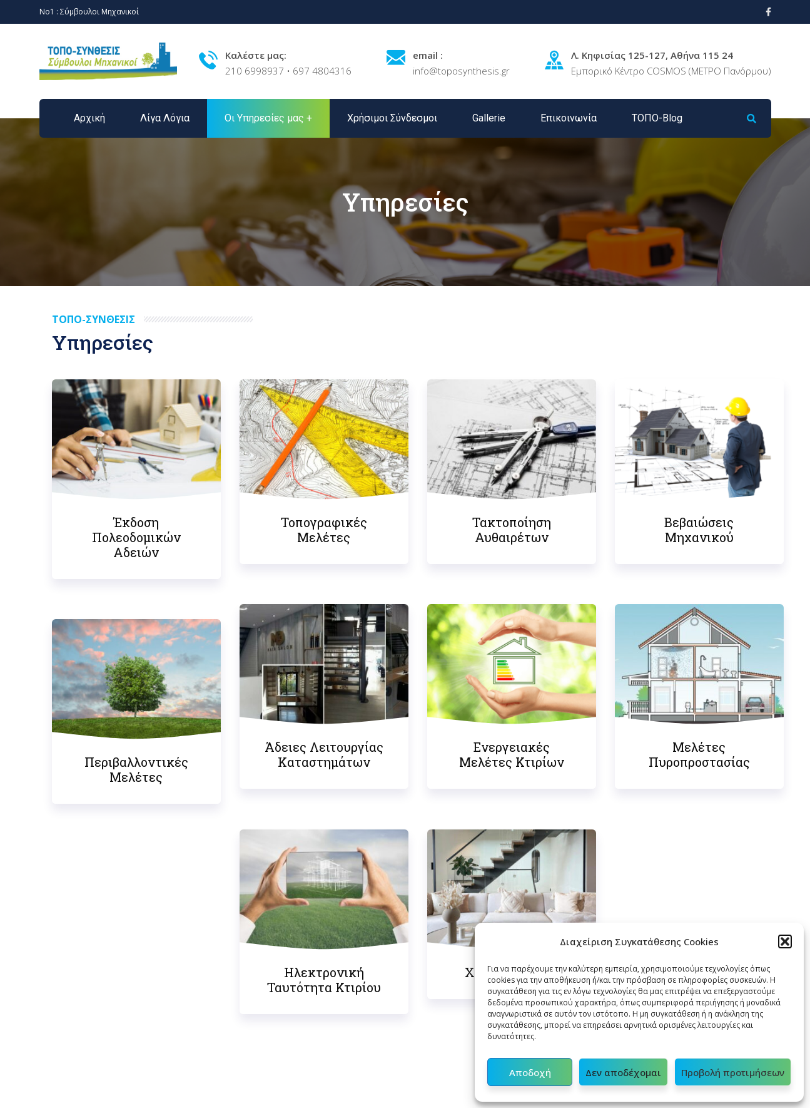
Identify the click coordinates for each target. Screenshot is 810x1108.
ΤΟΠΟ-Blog (657, 118)
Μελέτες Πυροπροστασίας (699, 754)
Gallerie (488, 118)
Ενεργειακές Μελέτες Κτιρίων (511, 754)
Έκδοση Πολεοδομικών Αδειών (136, 537)
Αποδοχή (530, 1072)
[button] (785, 941)
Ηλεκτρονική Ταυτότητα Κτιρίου (324, 979)
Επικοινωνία (568, 118)
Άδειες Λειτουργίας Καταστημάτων (324, 754)
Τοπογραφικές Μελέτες (324, 529)
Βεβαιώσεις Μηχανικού (699, 529)
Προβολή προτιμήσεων (732, 1072)
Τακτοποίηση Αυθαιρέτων (511, 529)
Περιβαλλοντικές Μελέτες (136, 769)
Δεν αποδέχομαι (623, 1072)
